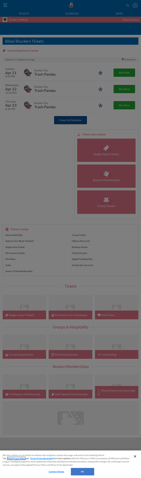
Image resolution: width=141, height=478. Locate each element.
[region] (70, 464)
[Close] (135, 456)
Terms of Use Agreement (41, 458)
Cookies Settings (56, 471)
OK (82, 471)
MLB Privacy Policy (16, 458)
